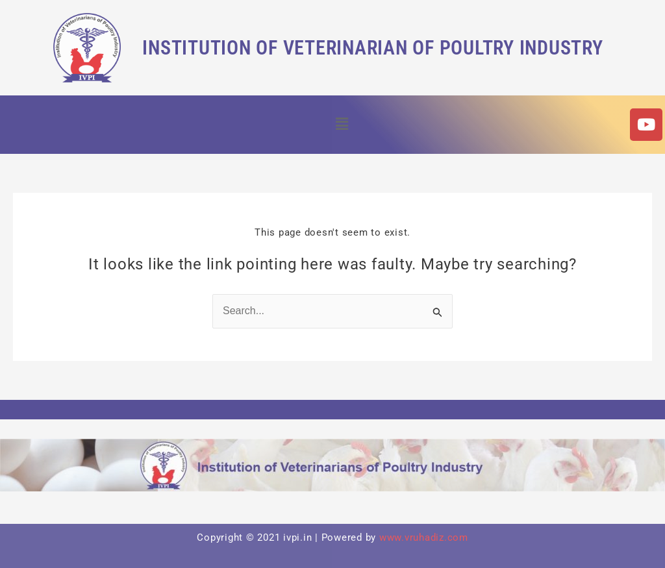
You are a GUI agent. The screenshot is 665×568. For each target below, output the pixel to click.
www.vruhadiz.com (423, 537)
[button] (342, 124)
